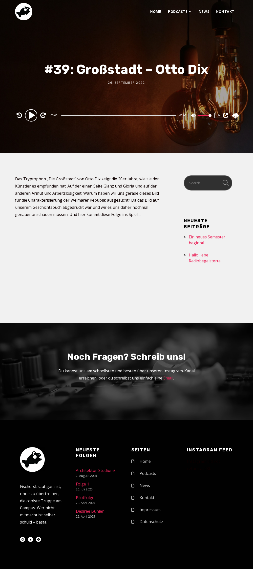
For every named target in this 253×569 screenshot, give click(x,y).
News (204, 11)
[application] (119, 115)
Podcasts (178, 11)
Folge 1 (82, 484)
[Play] (32, 115)
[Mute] (193, 115)
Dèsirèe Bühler (90, 511)
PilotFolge (85, 497)
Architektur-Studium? (95, 470)
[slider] (118, 115)
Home (155, 11)
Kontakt (225, 11)
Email (168, 378)
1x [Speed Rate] (219, 115)
